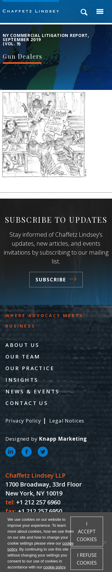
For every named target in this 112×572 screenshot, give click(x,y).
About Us (22, 345)
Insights (21, 379)
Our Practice (29, 368)
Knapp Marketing (63, 438)
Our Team (22, 356)
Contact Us (26, 403)
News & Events (32, 391)
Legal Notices (66, 420)
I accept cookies (87, 531)
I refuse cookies (87, 559)
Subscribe (56, 279)
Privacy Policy (23, 420)
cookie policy (54, 567)
